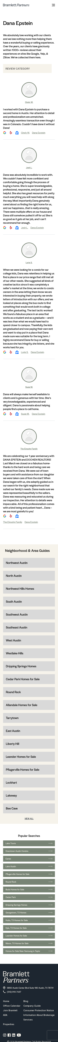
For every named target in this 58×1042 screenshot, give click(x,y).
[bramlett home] (16, 5)
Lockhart (11, 782)
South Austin (14, 601)
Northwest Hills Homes (20, 588)
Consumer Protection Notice (38, 1010)
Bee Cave (12, 808)
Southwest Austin (17, 614)
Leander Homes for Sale (21, 757)
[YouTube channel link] (19, 1035)
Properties (8, 1024)
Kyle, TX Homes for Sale (29, 927)
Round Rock (13, 692)
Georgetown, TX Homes (29, 912)
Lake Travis (29, 843)
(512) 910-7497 (12, 991)
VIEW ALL (29, 818)
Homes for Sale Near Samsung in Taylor (29, 951)
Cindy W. (29, 102)
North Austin (14, 576)
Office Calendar (11, 1005)
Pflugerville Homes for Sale (22, 769)
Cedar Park (29, 897)
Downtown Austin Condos (29, 850)
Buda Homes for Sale (29, 889)
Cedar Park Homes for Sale (23, 679)
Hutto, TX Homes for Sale (29, 920)
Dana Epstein (38, 132)
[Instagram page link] (4, 1035)
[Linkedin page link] (13, 1035)
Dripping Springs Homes (21, 666)
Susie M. (29, 386)
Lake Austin (29, 866)
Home (6, 1001)
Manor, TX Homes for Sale (29, 943)
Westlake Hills (14, 653)
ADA (5, 1015)
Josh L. (29, 167)
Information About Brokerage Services (39, 1017)
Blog (25, 1001)
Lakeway (11, 795)
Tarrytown (12, 718)
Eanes (29, 858)
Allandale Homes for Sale (21, 705)
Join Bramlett (10, 1010)
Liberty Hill (12, 744)
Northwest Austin (17, 563)
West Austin (13, 640)
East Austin (13, 731)
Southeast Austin (16, 627)
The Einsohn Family (29, 448)
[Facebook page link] (9, 1035)
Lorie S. (29, 262)
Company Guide (32, 1005)
